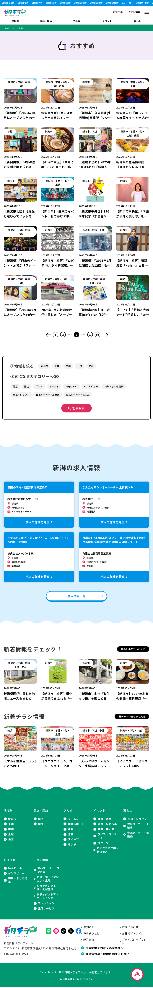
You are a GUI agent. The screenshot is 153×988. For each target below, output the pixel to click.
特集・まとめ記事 (17, 881)
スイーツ (73, 840)
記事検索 (78, 409)
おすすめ (118, 12)
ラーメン (73, 820)
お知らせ (88, 928)
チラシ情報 (134, 12)
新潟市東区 (23, 3)
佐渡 (11, 840)
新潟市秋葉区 (96, 3)
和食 (70, 830)
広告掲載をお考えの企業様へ (105, 948)
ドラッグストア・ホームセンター (48, 897)
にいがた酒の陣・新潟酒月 (108, 851)
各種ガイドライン (133, 934)
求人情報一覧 (76, 597)
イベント (107, 21)
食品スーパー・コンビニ (48, 871)
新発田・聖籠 (143, 3)
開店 (40, 820)
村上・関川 (128, 3)
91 (90, 334)
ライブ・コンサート (107, 837)
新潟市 (12, 820)
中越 (11, 830)
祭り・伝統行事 (107, 825)
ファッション (46, 904)
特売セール (15, 869)
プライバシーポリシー (134, 942)
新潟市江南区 (81, 3)
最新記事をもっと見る (133, 650)
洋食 (70, 835)
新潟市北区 (51, 3)
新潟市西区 (37, 3)
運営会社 (88, 940)
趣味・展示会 (106, 830)
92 (97, 334)
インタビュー (16, 874)
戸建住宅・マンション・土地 (48, 879)
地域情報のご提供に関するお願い (107, 954)
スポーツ (103, 844)
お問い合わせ (130, 928)
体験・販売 (105, 820)
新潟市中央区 (8, 3)
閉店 (40, 825)
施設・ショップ (137, 820)
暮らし (137, 21)
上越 (11, 835)
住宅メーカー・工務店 (138, 827)
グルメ (76, 21)
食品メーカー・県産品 (138, 835)
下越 (11, 825)
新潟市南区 (66, 3)
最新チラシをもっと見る (132, 717)
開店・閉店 (46, 21)
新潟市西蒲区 (112, 3)
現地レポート (76, 825)
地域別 (15, 21)
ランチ (72, 845)
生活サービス (46, 909)
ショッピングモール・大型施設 (48, 888)
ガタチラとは (91, 934)
